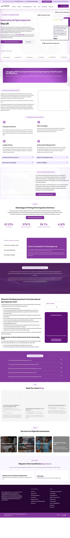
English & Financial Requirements (45, 157)
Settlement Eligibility (42, 162)
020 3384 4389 (20, 34)
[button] (17, 157)
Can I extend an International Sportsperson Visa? (19, 360)
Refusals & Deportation (28, 6)
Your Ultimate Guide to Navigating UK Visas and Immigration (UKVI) (11, 406)
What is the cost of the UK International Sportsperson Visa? (22, 372)
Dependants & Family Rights (9, 162)
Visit (39, 6)
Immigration (7, 410)
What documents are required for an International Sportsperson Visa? (24, 368)
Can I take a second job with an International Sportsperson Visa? (23, 364)
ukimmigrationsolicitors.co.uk (19, 514)
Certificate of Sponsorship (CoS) (10, 157)
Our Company (45, 6)
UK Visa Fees (13, 410)
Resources (51, 6)
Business (20, 6)
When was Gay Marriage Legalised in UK (57, 405)
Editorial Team (7, 408)
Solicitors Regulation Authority (10, 498)
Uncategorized (30, 413)
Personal (14, 6)
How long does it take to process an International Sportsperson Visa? (24, 376)
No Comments (8, 413)
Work (35, 6)
